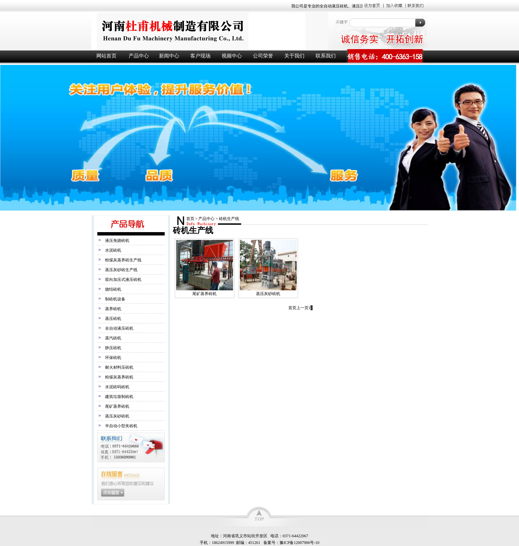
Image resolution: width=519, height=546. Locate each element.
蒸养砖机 (113, 308)
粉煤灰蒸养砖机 (119, 377)
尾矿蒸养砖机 (117, 406)
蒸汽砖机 (113, 338)
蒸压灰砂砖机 (117, 416)
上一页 (302, 307)
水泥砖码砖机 (117, 387)
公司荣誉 (263, 56)
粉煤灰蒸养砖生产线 (123, 260)
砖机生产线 (229, 218)
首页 (190, 218)
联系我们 (326, 56)
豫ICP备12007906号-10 (300, 542)
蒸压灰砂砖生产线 (121, 269)
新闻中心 (169, 56)
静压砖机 (113, 347)
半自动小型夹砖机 (121, 426)
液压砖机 (209, 30)
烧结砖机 (113, 289)
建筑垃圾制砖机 (119, 396)
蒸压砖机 (113, 318)
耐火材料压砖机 (119, 367)
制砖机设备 (115, 299)
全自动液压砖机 (119, 328)
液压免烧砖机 (117, 240)
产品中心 (139, 56)
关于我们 (294, 56)
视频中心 (232, 56)
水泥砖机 (113, 250)
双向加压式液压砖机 (123, 279)
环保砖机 (113, 357)
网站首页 (106, 56)
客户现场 (200, 56)
